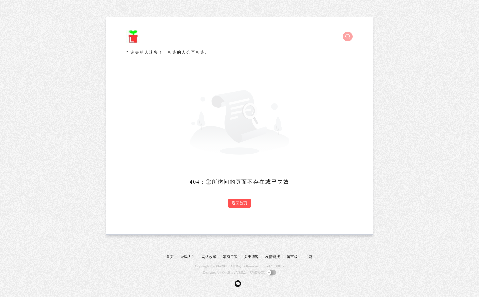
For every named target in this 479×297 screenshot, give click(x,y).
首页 (170, 257)
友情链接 (272, 257)
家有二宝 (230, 257)
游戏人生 (187, 257)
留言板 (292, 257)
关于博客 (251, 257)
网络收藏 (209, 257)
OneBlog (228, 272)
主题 (309, 257)
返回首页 (239, 203)
